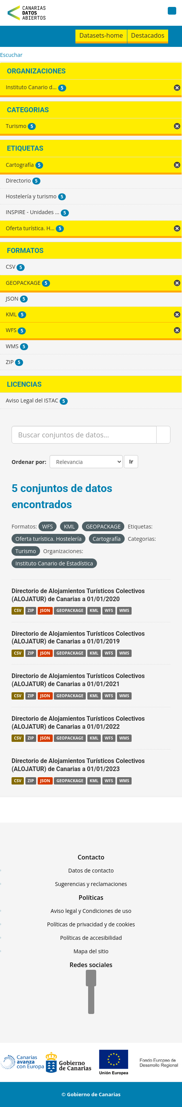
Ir (131, 461)
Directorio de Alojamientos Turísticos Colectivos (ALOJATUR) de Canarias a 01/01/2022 (78, 722)
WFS (109, 610)
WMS (124, 610)
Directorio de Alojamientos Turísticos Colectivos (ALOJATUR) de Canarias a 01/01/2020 (78, 595)
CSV (17, 610)
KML (94, 610)
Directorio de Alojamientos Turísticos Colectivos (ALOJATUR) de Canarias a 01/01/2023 (78, 765)
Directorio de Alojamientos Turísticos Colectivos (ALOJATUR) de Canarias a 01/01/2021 (78, 680)
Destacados (147, 35)
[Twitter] (91, 992)
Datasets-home (101, 35)
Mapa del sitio (91, 951)
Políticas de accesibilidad (91, 937)
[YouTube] (91, 1006)
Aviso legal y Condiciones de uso (91, 910)
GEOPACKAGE (70, 610)
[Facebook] (91, 978)
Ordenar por (28, 461)
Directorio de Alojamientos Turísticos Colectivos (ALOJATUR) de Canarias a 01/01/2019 (78, 637)
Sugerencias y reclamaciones (91, 884)
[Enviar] (163, 435)
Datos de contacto (91, 870)
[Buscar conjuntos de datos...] (84, 435)
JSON (45, 610)
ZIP (31, 610)
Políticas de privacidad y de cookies (91, 924)
